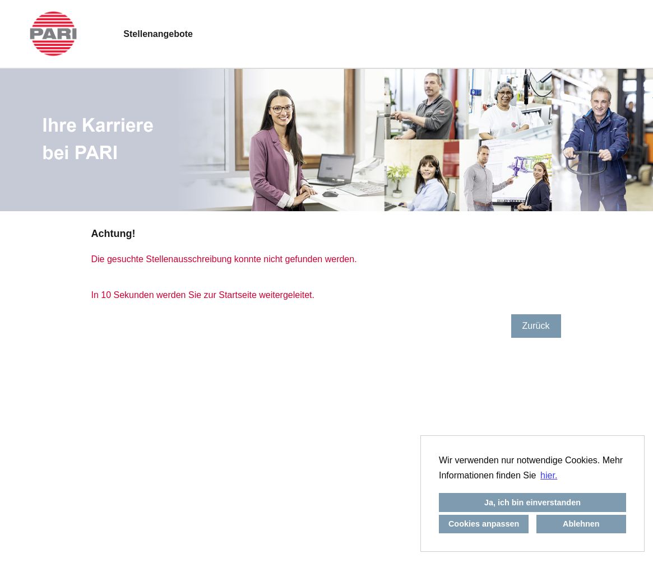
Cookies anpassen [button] (483, 523)
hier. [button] (548, 475)
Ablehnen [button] (581, 523)
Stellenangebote (158, 34)
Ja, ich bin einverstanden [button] (532, 502)
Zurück (536, 326)
